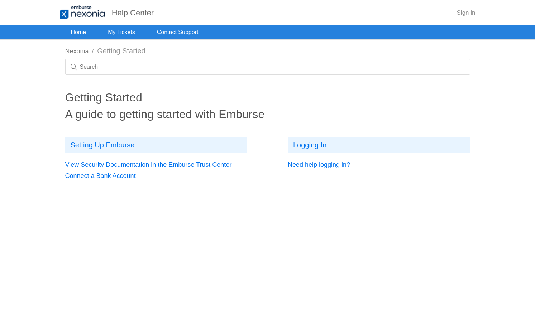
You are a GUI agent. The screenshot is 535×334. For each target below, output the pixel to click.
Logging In (309, 145)
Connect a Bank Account (100, 175)
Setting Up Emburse (103, 145)
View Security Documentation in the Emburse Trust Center (148, 164)
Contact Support (178, 32)
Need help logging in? (319, 164)
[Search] (267, 67)
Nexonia (77, 51)
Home (78, 32)
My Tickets (121, 32)
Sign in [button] (466, 12)
